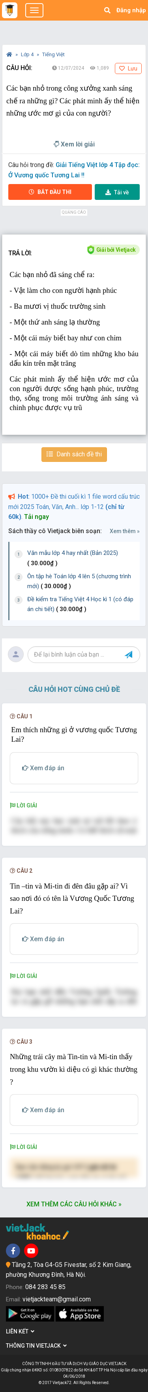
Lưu (128, 68)
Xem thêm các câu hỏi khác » (74, 1204)
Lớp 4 (28, 54)
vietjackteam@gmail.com (56, 1299)
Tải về (117, 192)
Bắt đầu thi (50, 192)
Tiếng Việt (53, 54)
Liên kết (20, 1331)
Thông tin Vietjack (36, 1346)
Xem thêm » (125, 531)
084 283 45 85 (45, 1287)
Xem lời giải (74, 144)
